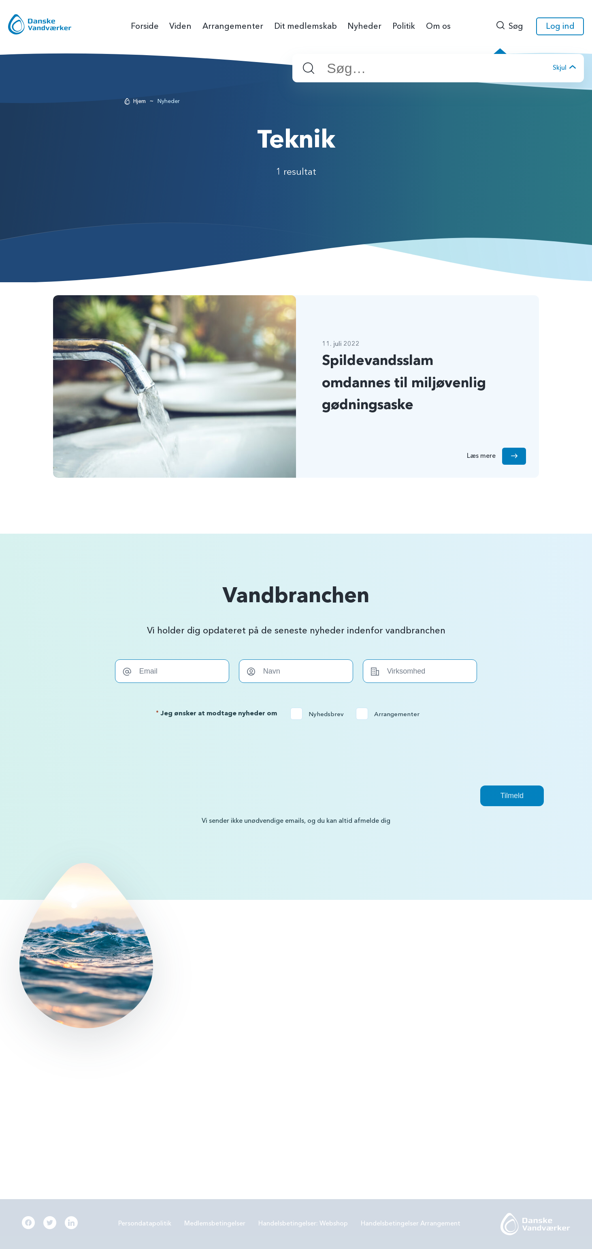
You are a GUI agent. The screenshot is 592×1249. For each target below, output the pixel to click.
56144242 (242, 961)
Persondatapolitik (144, 1223)
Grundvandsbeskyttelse (491, 961)
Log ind (560, 26)
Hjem (139, 101)
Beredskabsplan (358, 1046)
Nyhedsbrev (320, 714)
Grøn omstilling (479, 1003)
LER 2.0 (345, 1003)
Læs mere (79, 1096)
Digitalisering (476, 1025)
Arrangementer (390, 714)
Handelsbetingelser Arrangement (410, 1223)
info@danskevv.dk (252, 974)
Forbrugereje (476, 982)
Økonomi (348, 1067)
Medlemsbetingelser (214, 1223)
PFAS (342, 982)
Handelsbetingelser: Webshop (303, 1223)
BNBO (343, 961)
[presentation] (296, 752)
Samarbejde (352, 1025)
